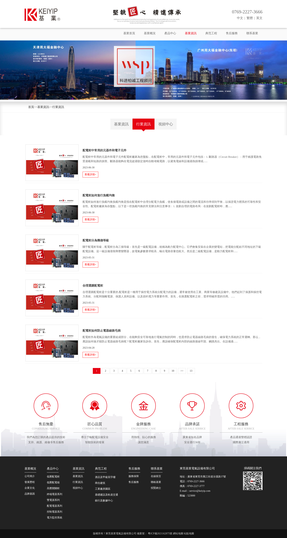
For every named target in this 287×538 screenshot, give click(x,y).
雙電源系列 (53, 500)
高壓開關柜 (53, 488)
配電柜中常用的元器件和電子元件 (104, 150)
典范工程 (211, 33)
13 (191, 370)
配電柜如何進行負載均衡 (99, 195)
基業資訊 (191, 33)
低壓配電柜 (53, 476)
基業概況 (150, 33)
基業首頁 (129, 33)
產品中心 (170, 33)
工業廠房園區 (102, 488)
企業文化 (30, 488)
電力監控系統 (54, 517)
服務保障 (133, 476)
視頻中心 (165, 124)
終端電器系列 (54, 494)
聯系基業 (252, 33)
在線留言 (156, 476)
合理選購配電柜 (93, 285)
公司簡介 (30, 476)
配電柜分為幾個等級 (96, 240)
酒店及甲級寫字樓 (105, 477)
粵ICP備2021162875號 (160, 533)
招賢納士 (156, 488)
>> (181, 370)
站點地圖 (189, 533)
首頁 (31, 107)
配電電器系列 (54, 506)
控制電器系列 (54, 511)
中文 (240, 18)
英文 (259, 18)
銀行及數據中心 (104, 500)
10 (173, 370)
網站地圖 (178, 533)
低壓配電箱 (53, 482)
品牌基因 (30, 493)
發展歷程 (30, 482)
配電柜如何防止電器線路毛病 (102, 330)
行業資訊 (58, 107)
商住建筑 (100, 483)
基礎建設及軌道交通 (106, 494)
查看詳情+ (90, 174)
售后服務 (232, 33)
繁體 (250, 18)
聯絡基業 (156, 482)
